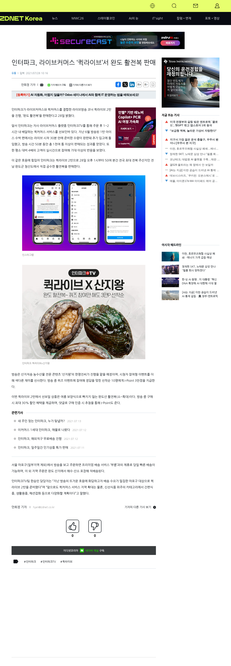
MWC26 (78, 18)
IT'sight (157, 18)
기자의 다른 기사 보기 (140, 507)
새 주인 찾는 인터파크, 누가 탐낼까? (41, 421)
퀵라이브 (67, 561)
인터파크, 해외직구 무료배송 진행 (40, 438)
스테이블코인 (106, 18)
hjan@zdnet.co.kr (43, 507)
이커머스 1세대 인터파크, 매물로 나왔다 (44, 429)
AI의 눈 (133, 18)
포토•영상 (212, 18)
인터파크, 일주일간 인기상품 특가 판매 (43, 447)
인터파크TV (49, 561)
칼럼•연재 (184, 18)
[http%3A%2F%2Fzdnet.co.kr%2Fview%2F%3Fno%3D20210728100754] (132, 84)
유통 (14, 73)
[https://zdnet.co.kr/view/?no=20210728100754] (118, 84)
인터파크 (31, 561)
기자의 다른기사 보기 (80, 85)
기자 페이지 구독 (57, 85)
